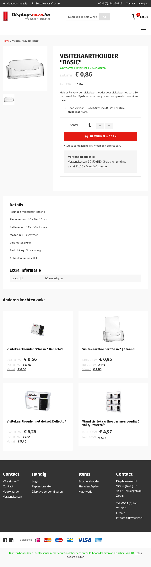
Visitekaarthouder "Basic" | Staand (108, 349)
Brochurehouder (89, 481)
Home (6, 40)
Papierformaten (42, 486)
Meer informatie (96, 166)
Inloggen (143, 3)
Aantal (74, 124)
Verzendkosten (12, 496)
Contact (130, 3)
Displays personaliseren (47, 491)
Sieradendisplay (88, 486)
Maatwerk (85, 491)
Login (35, 481)
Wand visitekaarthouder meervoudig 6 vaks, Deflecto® (110, 423)
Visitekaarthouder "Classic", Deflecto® (35, 349)
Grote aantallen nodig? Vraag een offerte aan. (93, 145)
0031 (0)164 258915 (110, 3)
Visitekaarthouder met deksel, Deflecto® (37, 421)
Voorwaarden (11, 491)
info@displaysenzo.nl (129, 517)
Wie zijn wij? (11, 481)
